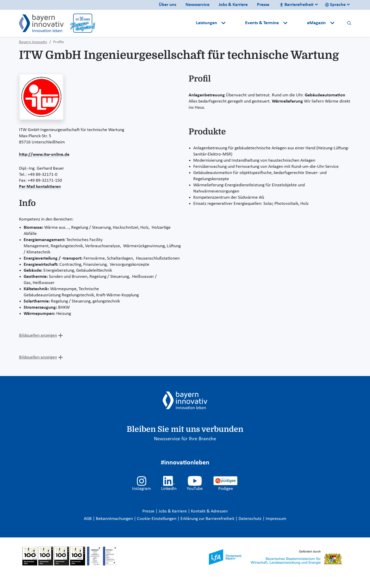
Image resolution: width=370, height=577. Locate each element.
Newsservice (197, 4)
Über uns (167, 4)
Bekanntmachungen (115, 518)
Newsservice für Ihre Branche (185, 439)
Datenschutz (250, 518)
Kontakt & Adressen (209, 511)
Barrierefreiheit (296, 4)
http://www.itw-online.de (44, 154)
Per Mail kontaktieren (40, 186)
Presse (263, 4)
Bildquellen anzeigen (38, 335)
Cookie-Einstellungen (156, 518)
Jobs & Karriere (233, 4)
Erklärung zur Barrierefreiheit (207, 518)
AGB (88, 518)
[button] (235, 23)
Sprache (335, 4)
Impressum (276, 518)
